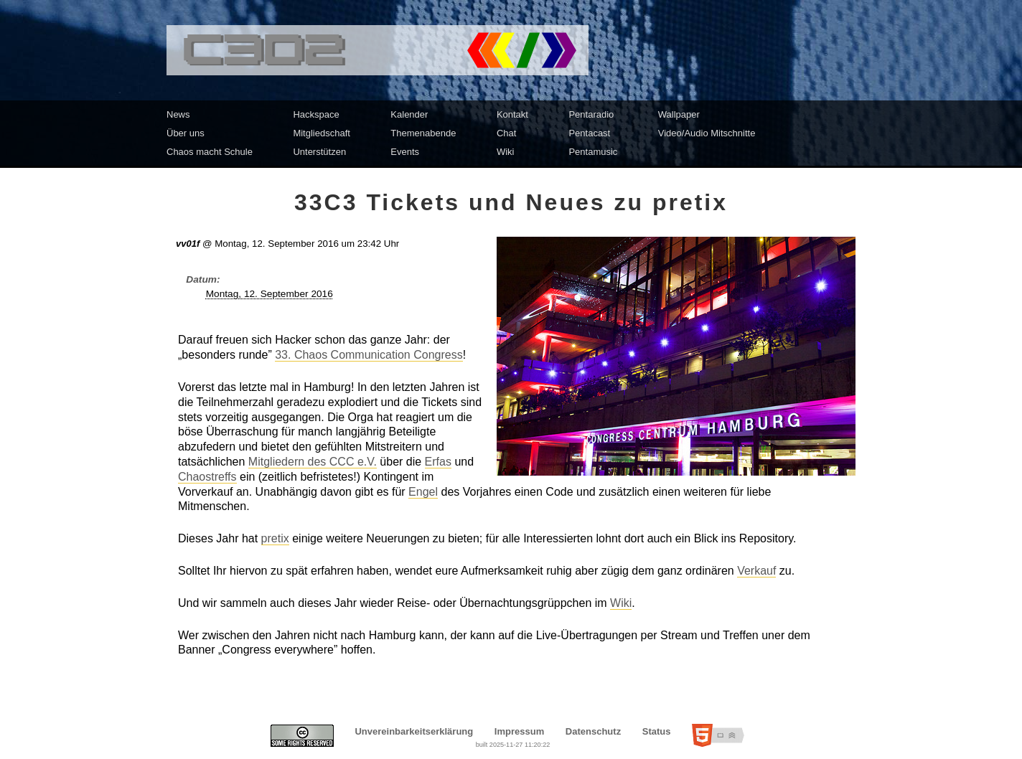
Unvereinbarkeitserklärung (414, 731)
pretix (275, 538)
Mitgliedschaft (321, 133)
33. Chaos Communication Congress (368, 355)
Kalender (409, 114)
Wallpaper (679, 114)
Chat (506, 133)
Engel (423, 492)
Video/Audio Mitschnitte (707, 133)
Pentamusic (592, 151)
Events (404, 151)
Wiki (506, 151)
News (178, 114)
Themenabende (423, 133)
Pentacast (589, 133)
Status (656, 731)
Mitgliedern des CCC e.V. (312, 462)
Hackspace (316, 114)
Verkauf (756, 571)
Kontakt (512, 114)
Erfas (438, 462)
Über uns (186, 133)
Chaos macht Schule (210, 151)
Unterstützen (319, 151)
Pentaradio (591, 114)
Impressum (519, 731)
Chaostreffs (207, 477)
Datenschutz (593, 731)
